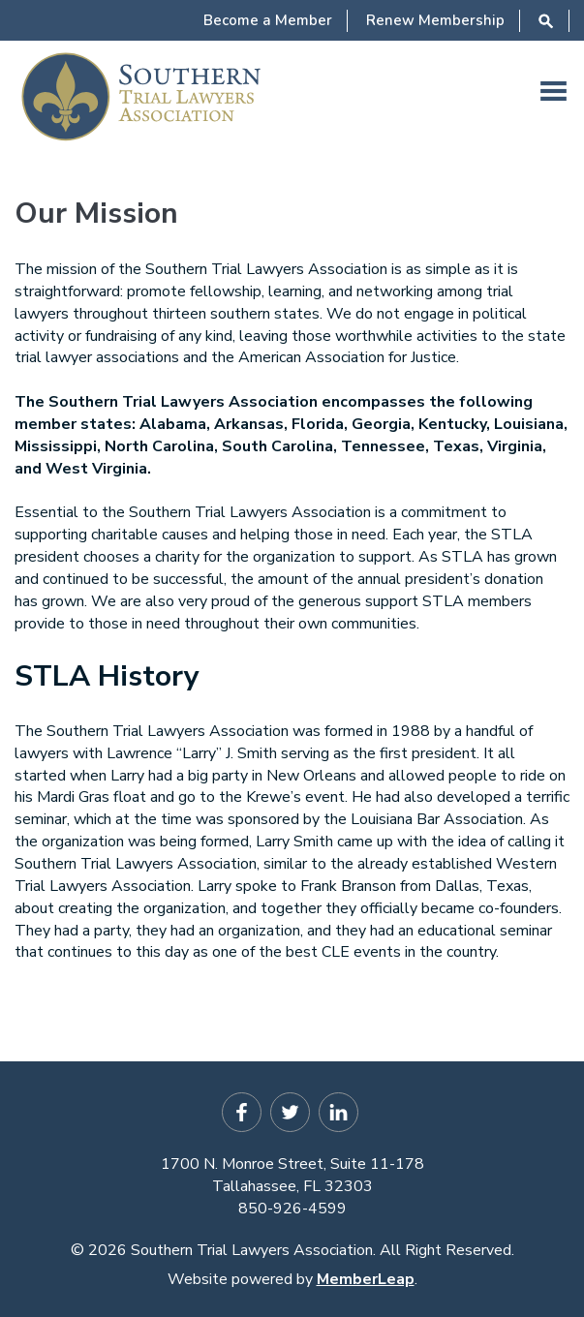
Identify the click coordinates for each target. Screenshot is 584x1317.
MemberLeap (366, 1279)
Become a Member (267, 20)
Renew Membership (435, 20)
